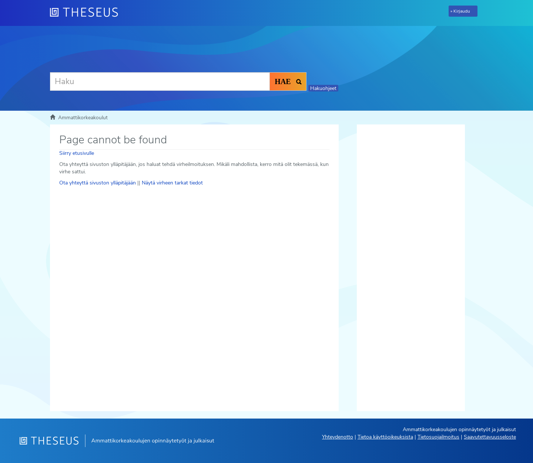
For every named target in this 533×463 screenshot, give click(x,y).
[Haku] (160, 81)
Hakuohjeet (323, 88)
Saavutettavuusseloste (490, 436)
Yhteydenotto (337, 436)
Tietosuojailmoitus (438, 436)
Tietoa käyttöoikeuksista (385, 436)
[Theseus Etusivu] (87, 13)
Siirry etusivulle (76, 153)
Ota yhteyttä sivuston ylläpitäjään (97, 182)
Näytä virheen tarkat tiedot (172, 182)
